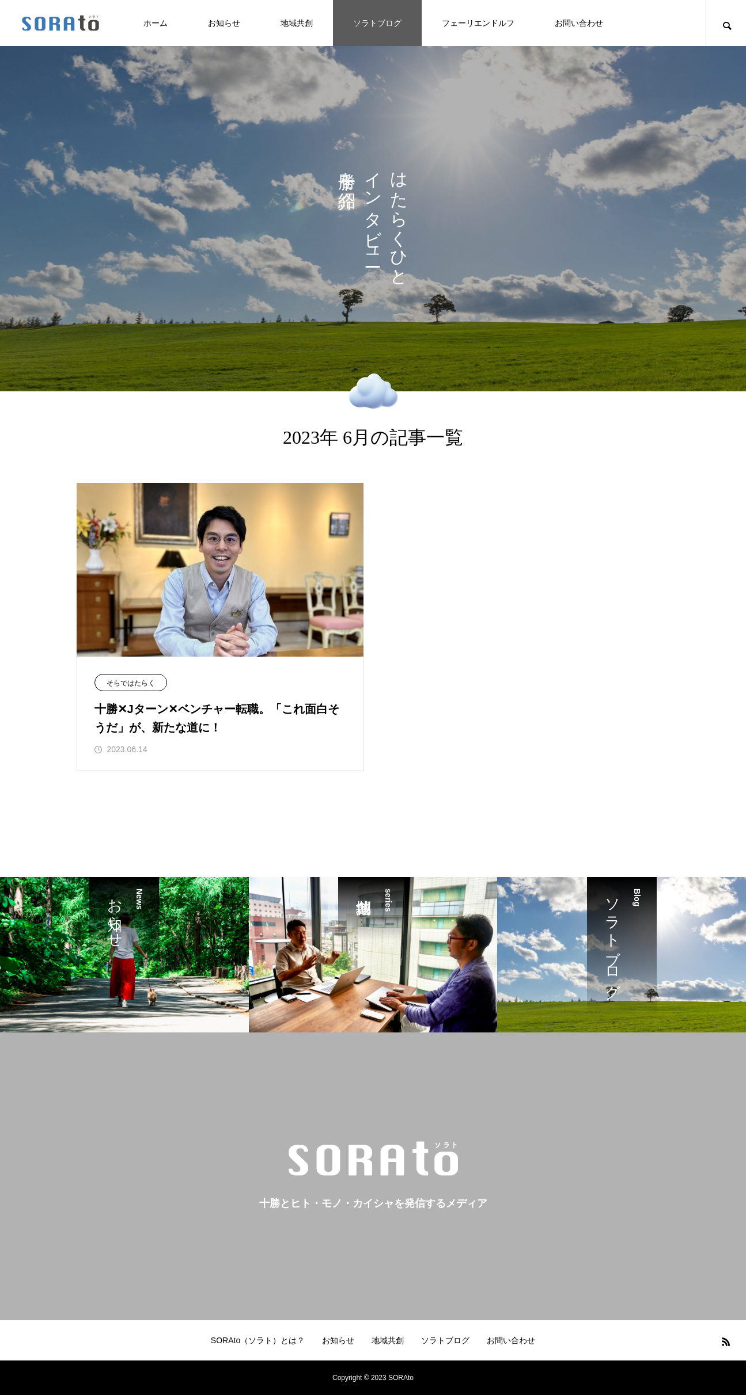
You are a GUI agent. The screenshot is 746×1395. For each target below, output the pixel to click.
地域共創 (297, 23)
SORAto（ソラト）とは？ (258, 1340)
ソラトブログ (377, 23)
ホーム (155, 23)
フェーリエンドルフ (478, 23)
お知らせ (224, 23)
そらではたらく (131, 683)
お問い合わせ (579, 23)
